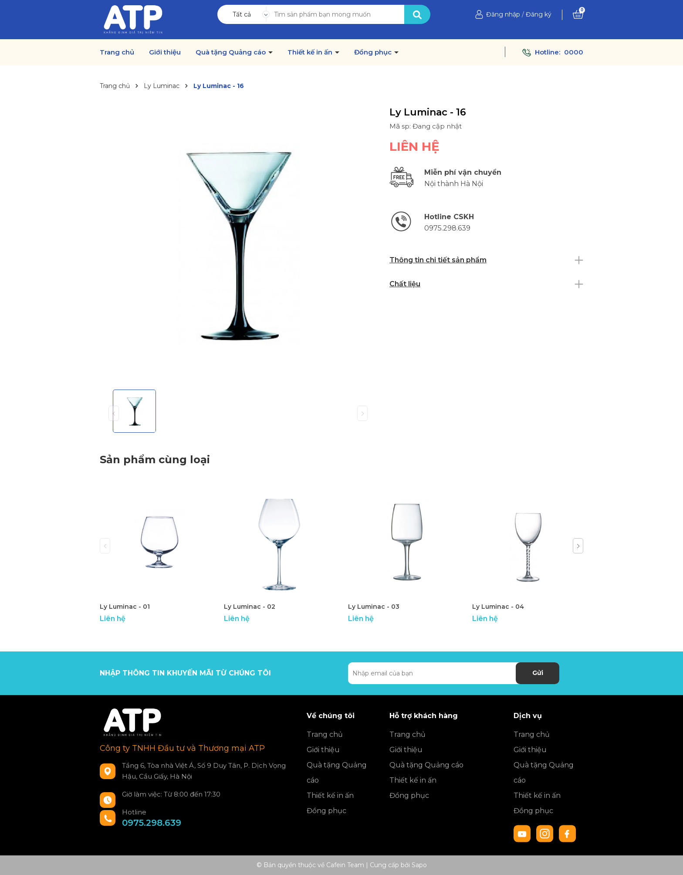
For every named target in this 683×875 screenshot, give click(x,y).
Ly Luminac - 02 (249, 606)
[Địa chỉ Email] (453, 673)
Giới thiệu (165, 52)
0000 (573, 52)
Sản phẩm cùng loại (155, 459)
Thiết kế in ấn (310, 52)
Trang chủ (117, 52)
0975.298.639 (151, 822)
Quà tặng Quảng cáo (231, 52)
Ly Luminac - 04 (498, 606)
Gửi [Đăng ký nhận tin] (537, 673)
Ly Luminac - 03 (373, 606)
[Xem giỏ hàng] (578, 14)
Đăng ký (538, 14)
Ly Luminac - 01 (125, 606)
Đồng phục (373, 52)
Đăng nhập (503, 14)
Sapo (419, 865)
